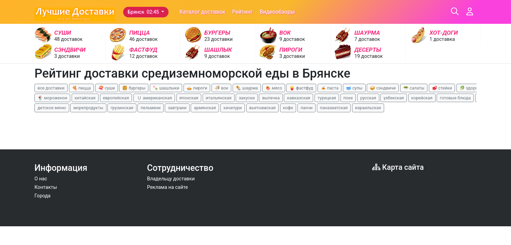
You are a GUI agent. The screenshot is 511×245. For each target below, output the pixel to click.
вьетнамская (262, 107)
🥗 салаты (413, 88)
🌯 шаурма (247, 88)
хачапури (232, 107)
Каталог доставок (202, 12)
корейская (422, 97)
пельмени (151, 107)
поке (348, 97)
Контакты (45, 187)
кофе (288, 107)
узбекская (393, 97)
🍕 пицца (81, 88)
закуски (247, 97)
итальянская (219, 97)
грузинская (122, 107)
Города (42, 196)
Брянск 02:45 (144, 12)
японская (189, 97)
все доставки (51, 88)
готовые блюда (455, 97)
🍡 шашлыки (166, 88)
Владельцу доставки (171, 179)
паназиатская (334, 107)
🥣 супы (354, 88)
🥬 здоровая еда (476, 88)
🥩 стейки (442, 88)
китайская (85, 97)
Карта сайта (398, 167)
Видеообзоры (277, 12)
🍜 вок (221, 88)
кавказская (298, 97)
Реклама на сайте (167, 187)
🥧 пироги (197, 88)
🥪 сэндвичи (383, 88)
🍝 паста (330, 88)
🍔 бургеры (133, 88)
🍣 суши (106, 88)
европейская (116, 97)
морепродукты (88, 107)
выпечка (270, 97)
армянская (205, 107)
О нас (40, 179)
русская (368, 97)
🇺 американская (154, 97)
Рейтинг (242, 12)
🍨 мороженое (52, 97)
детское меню (52, 107)
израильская (368, 107)
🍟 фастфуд (301, 88)
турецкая (327, 97)
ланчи (307, 107)
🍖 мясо (273, 88)
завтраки (177, 107)
